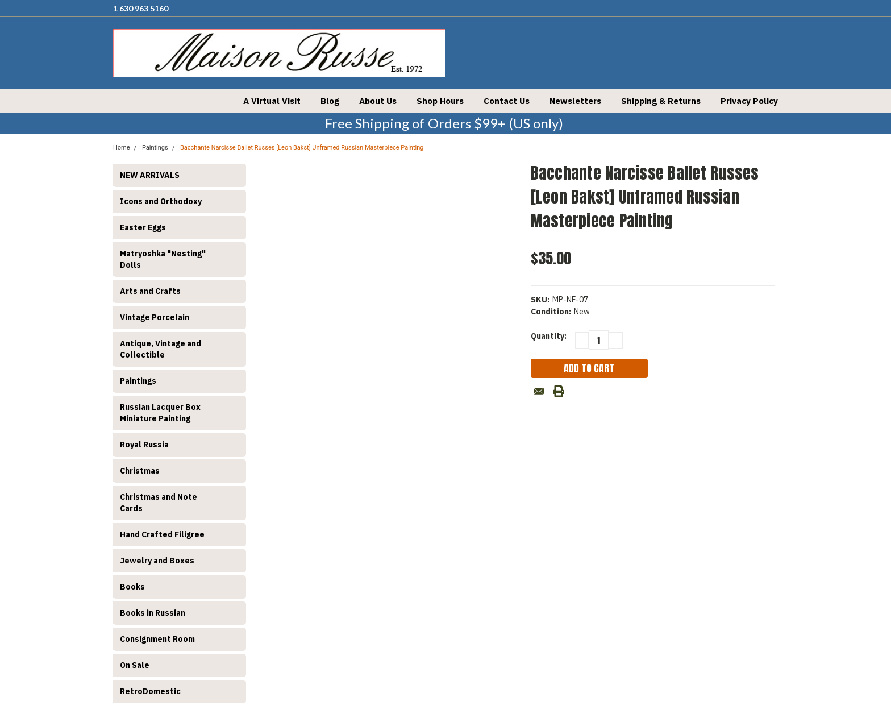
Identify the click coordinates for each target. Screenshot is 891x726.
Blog (329, 101)
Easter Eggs (143, 227)
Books (132, 587)
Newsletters (575, 101)
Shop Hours (440, 101)
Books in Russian (152, 613)
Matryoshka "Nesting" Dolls (163, 259)
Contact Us (507, 101)
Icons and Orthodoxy (161, 201)
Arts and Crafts (150, 291)
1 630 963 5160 (140, 8)
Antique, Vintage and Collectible (160, 349)
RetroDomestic (150, 691)
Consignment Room (157, 639)
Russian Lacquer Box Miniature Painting (160, 413)
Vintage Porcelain (154, 317)
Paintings (138, 381)
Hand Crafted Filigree (162, 534)
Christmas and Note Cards (158, 502)
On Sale (134, 665)
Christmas (140, 471)
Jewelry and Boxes (157, 560)
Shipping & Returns (661, 101)
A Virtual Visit (272, 101)
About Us (378, 101)
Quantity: (549, 336)
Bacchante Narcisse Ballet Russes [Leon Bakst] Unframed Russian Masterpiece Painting (301, 147)
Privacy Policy (749, 101)
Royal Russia (144, 444)
